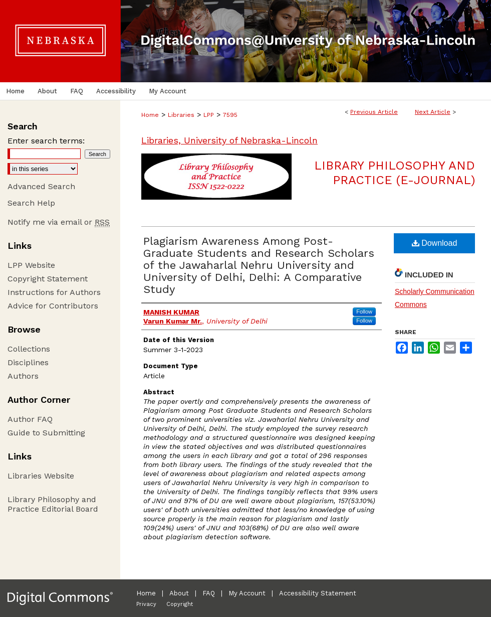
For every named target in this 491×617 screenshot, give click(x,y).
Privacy (146, 604)
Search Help (31, 203)
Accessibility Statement (317, 593)
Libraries (181, 114)
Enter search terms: (46, 140)
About (179, 593)
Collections (29, 349)
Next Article (432, 111)
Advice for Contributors (53, 306)
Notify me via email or (59, 222)
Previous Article (374, 111)
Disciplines (28, 362)
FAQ (208, 593)
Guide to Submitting (46, 432)
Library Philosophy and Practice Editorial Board (53, 504)
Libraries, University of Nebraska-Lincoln (229, 140)
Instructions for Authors (54, 292)
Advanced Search (41, 186)
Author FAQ (30, 419)
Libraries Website (41, 476)
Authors (23, 376)
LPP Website (31, 265)
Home (150, 114)
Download (434, 243)
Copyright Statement (48, 278)
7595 (230, 114)
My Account (247, 593)
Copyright (179, 604)
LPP (208, 114)
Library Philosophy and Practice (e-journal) (394, 173)
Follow (364, 311)
